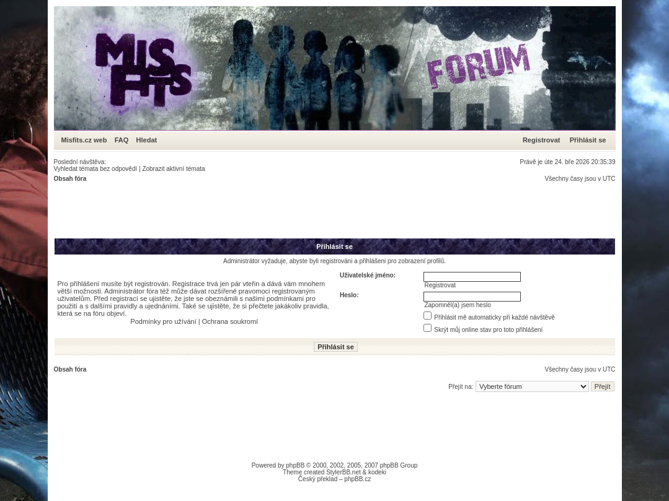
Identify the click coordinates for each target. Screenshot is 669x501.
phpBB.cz (357, 479)
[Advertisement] (279, 210)
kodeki (377, 472)
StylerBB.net (343, 472)
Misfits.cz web (87, 140)
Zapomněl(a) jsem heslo (457, 305)
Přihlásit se (588, 140)
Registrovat (541, 140)
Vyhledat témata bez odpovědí (96, 168)
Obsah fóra (70, 178)
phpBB (295, 465)
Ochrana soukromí (230, 321)
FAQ (122, 140)
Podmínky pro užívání (163, 321)
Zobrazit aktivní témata (173, 168)
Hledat (146, 140)
